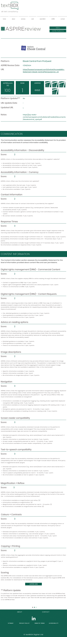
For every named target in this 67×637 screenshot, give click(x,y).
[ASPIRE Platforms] (58, 31)
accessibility (53, 623)
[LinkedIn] (33, 618)
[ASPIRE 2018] (33, 584)
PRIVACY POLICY (24, 623)
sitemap (10, 623)
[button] (58, 27)
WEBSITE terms (40, 623)
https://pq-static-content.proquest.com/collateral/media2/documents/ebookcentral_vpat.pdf (44, 117)
